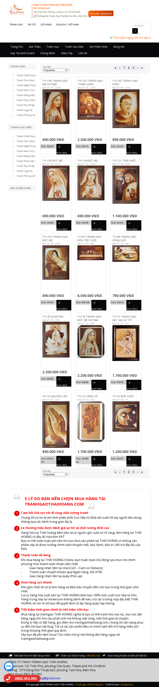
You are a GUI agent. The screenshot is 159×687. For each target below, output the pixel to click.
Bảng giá (118, 46)
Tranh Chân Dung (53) (29, 75)
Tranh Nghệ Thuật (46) (29, 146)
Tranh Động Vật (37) (27, 95)
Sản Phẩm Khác (98, 46)
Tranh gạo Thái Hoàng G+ (89, 684)
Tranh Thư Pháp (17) (28, 166)
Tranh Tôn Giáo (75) (27, 80)
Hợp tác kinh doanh (22, 53)
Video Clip (67, 53)
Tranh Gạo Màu (74, 46)
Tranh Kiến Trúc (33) (27, 90)
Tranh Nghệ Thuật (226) (29, 85)
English (61, 24)
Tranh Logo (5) (24, 171)
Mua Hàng (61, 152)
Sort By (47, 66)
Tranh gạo (16, 24)
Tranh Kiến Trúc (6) (27, 151)
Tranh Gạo (52, 46)
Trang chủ (17, 46)
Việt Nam (73, 24)
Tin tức (31, 24)
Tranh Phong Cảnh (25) (29, 176)
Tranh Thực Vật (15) (27, 161)
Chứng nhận (47, 53)
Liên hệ (82, 53)
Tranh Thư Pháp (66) (28, 105)
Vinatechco (127, 684)
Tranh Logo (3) (24, 110)
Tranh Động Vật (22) (27, 156)
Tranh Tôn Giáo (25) (27, 141)
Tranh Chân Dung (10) (29, 136)
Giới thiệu (35, 46)
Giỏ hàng (46, 24)
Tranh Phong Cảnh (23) (29, 115)
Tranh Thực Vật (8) (26, 100)
